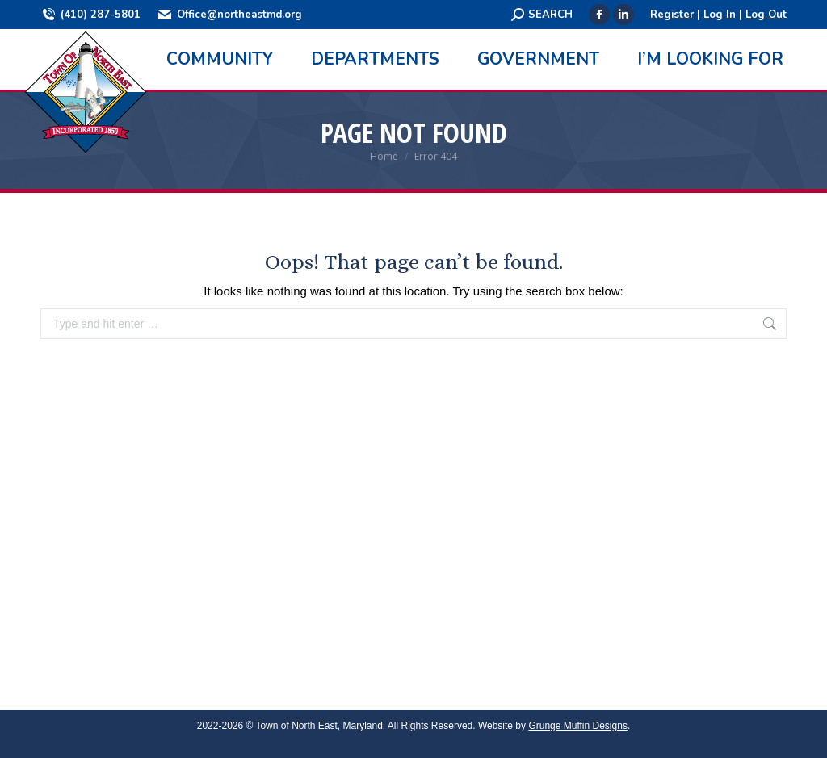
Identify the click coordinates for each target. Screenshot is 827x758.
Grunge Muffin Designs (578, 725)
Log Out (766, 14)
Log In (719, 14)
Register (672, 14)
